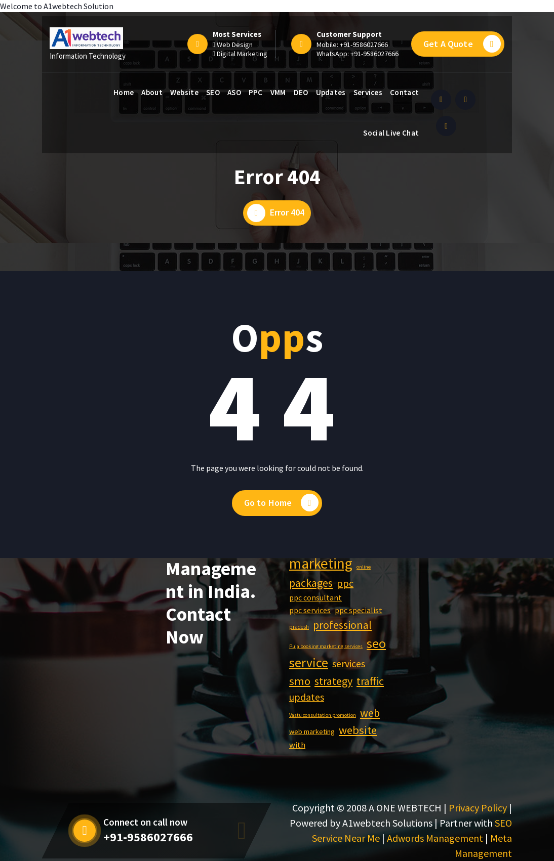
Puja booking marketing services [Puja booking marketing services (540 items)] (326, 646)
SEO (213, 92)
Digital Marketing (242, 53)
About (152, 92)
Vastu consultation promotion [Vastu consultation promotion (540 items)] (322, 715)
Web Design (235, 44)
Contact (404, 92)
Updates (331, 92)
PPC (256, 92)
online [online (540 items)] (364, 567)
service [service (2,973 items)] (308, 663)
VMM (278, 92)
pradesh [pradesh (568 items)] (299, 626)
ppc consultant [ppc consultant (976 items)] (315, 597)
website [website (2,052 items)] (358, 730)
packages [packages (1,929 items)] (311, 583)
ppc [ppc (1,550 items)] (345, 583)
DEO (301, 92)
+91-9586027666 (364, 44)
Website (184, 92)
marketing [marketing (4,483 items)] (320, 563)
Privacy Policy (478, 807)
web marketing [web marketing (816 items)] (312, 731)
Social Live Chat (391, 133)
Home (123, 92)
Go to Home (282, 502)
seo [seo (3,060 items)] (376, 643)
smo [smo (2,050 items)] (299, 681)
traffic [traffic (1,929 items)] (370, 681)
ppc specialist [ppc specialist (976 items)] (358, 610)
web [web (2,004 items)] (370, 713)
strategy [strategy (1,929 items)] (333, 681)
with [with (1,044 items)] (297, 745)
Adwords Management (435, 838)
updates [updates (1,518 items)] (306, 697)
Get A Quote (462, 44)
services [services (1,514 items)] (348, 664)
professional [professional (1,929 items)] (342, 625)
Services (367, 92)
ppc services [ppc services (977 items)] (310, 610)
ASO (234, 92)
